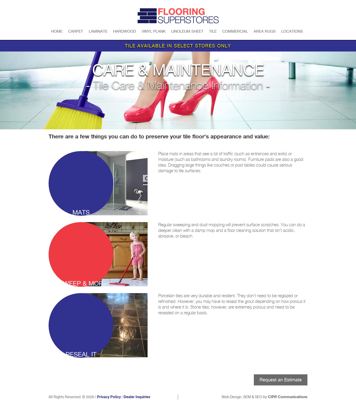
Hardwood (124, 31)
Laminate (98, 31)
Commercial (235, 31)
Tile (213, 31)
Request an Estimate (281, 379)
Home (56, 31)
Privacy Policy (109, 397)
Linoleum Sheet (187, 31)
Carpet (75, 31)
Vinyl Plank (154, 31)
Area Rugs (265, 31)
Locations (292, 31)
